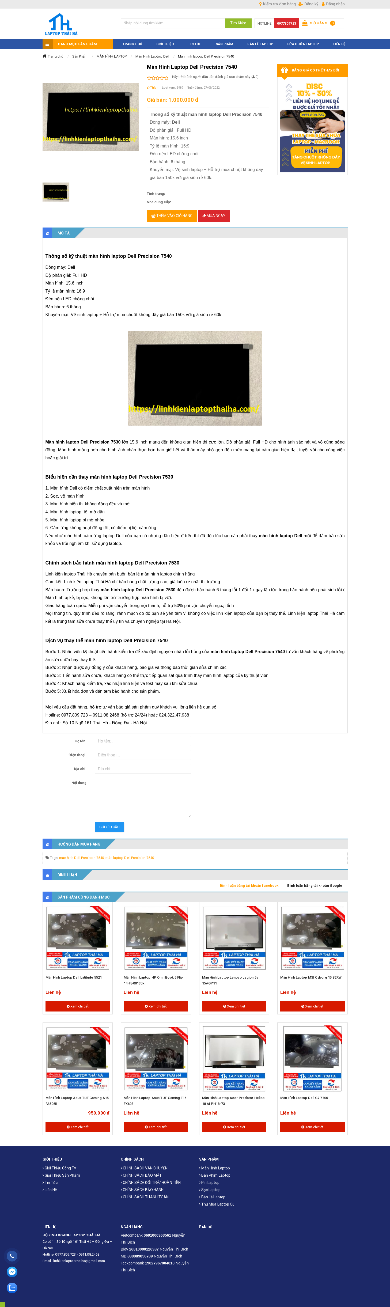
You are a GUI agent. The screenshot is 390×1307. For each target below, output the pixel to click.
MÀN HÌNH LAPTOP (112, 53)
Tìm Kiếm (238, 23)
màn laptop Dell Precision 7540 (129, 855)
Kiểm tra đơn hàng (277, 4)
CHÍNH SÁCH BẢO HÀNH (142, 1186)
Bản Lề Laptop (260, 41)
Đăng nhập (333, 4)
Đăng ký (308, 4)
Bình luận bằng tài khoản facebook (249, 883)
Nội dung (79, 780)
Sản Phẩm (80, 53)
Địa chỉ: (80, 766)
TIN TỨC (195, 41)
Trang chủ (55, 53)
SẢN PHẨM (224, 41)
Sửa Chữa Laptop (303, 41)
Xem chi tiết (78, 1003)
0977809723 (286, 23)
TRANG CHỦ (132, 41)
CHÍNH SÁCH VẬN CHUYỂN (144, 1165)
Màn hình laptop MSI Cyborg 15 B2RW (311, 974)
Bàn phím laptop (215, 1172)
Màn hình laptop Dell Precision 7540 (206, 53)
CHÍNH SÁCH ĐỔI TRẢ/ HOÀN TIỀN (151, 1179)
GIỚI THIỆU (165, 41)
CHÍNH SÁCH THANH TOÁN (145, 1194)
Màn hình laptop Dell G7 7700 (304, 1095)
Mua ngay (214, 213)
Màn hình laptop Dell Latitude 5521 (74, 974)
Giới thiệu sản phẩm (61, 1172)
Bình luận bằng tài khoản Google (314, 883)
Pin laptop (209, 1179)
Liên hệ (50, 1186)
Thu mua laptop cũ (217, 1201)
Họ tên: (81, 738)
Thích (153, 84)
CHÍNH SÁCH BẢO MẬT (141, 1172)
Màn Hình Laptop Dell (152, 53)
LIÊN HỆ (339, 41)
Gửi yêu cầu (109, 824)
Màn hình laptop (214, 1165)
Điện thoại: (77, 752)
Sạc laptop (210, 1186)
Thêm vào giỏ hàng (172, 213)
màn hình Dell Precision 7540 (81, 855)
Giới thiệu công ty (59, 1165)
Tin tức (50, 1179)
